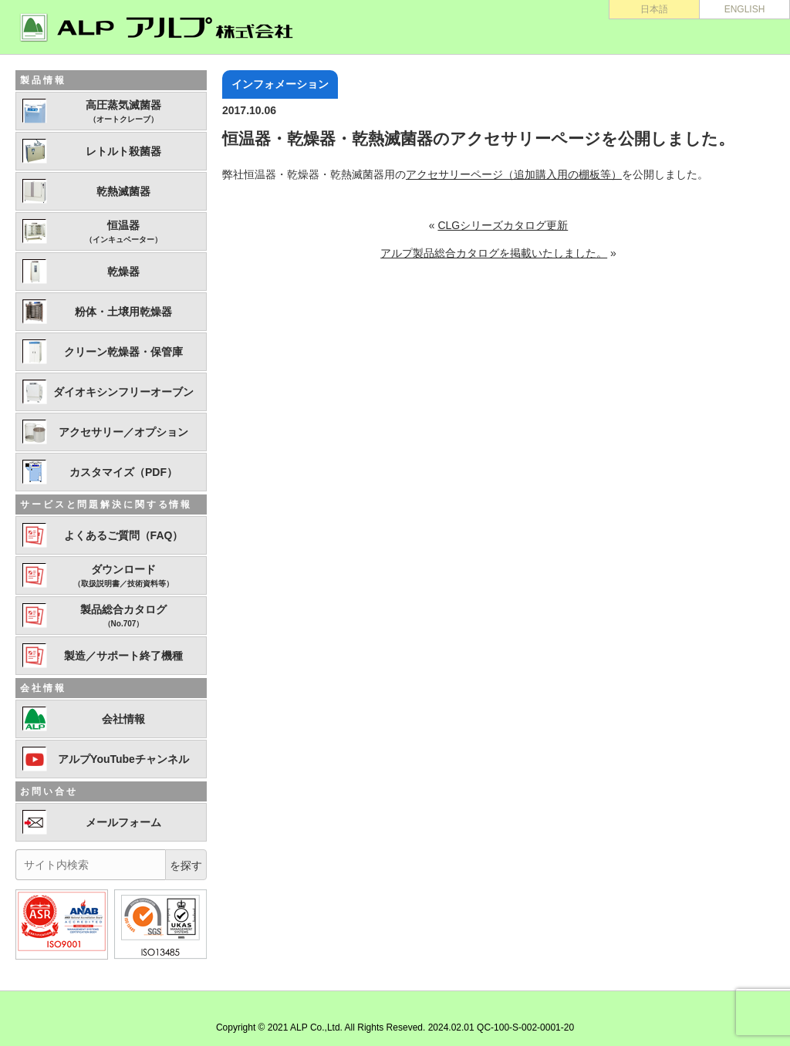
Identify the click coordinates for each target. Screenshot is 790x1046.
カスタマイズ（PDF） (123, 472)
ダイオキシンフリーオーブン (123, 392)
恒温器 (123, 232)
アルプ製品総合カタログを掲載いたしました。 (493, 253)
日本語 (654, 9)
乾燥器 (123, 271)
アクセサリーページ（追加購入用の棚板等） (514, 174)
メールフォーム (123, 822)
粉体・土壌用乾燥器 (123, 311)
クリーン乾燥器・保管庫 (123, 352)
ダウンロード (123, 576)
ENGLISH (744, 9)
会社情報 (123, 719)
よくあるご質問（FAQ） (124, 535)
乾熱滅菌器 (123, 191)
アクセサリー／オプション (123, 432)
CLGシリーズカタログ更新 (502, 225)
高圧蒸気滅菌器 (123, 112)
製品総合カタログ (123, 616)
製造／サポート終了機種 (123, 656)
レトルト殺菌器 (123, 151)
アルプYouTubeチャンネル (123, 759)
